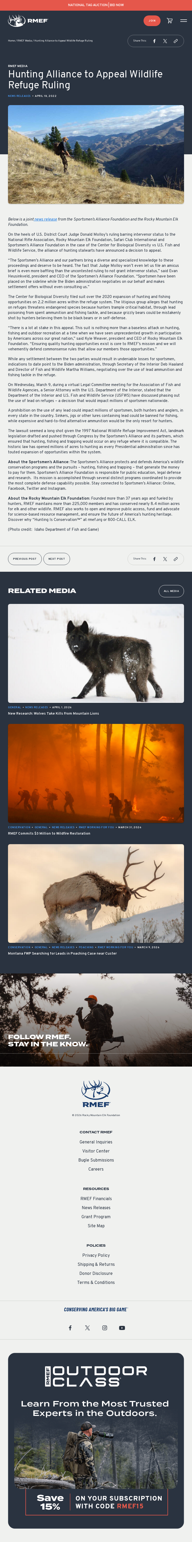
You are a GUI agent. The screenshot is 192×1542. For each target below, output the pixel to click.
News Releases (19, 96)
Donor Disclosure (96, 1273)
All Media (171, 591)
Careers (96, 1169)
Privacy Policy (96, 1255)
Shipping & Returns (96, 1264)
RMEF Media (24, 41)
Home (11, 41)
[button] (154, 41)
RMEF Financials (96, 1199)
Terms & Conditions (96, 1283)
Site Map (96, 1226)
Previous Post (25, 559)
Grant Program (96, 1217)
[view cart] (169, 20)
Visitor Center (96, 1151)
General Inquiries (96, 1142)
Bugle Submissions (96, 1160)
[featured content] (96, 1441)
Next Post (56, 559)
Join (152, 21)
